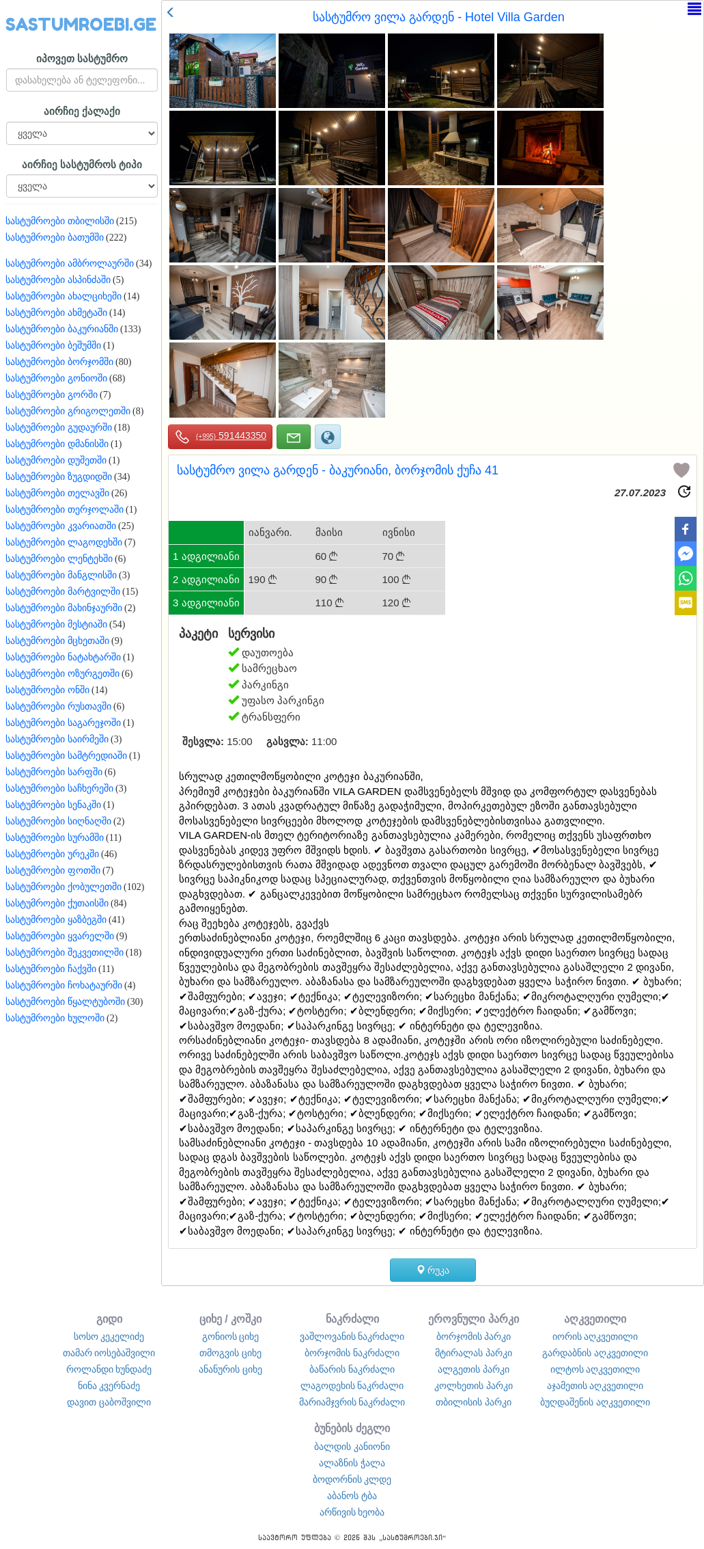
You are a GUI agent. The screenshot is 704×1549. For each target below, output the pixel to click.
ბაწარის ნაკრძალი (352, 1369)
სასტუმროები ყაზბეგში (56, 920)
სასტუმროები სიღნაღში (58, 821)
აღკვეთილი (595, 1318)
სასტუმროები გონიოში (56, 378)
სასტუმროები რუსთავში (58, 706)
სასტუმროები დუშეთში (56, 460)
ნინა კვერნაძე (109, 1385)
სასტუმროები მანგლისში (61, 575)
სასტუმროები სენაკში (53, 805)
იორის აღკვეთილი (595, 1336)
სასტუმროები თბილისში (59, 221)
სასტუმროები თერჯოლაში (64, 509)
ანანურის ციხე (230, 1369)
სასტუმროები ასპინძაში (58, 280)
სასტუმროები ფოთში (52, 870)
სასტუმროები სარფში (53, 772)
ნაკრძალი (352, 1318)
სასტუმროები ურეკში (52, 854)
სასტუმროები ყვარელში (59, 936)
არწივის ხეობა (352, 1512)
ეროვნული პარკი (473, 1318)
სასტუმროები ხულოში (54, 1018)
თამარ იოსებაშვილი (109, 1352)
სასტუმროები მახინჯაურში (63, 608)
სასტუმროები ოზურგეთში (62, 674)
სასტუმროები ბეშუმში (53, 345)
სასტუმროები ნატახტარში (63, 657)
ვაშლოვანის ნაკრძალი (352, 1336)
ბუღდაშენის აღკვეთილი (595, 1402)
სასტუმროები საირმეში (57, 739)
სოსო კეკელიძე (109, 1336)
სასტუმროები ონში (47, 690)
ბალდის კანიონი (352, 1446)
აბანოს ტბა (352, 1495)
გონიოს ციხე (230, 1336)
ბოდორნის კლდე (352, 1479)
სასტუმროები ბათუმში (54, 237)
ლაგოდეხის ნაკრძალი (352, 1385)
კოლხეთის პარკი (473, 1385)
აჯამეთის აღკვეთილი (595, 1385)
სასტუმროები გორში (51, 395)
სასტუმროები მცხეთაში (57, 641)
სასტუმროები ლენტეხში (59, 559)
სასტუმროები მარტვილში (62, 592)
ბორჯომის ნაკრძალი (352, 1352)
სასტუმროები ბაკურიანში (61, 329)
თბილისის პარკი (473, 1402)
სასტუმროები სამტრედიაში (66, 756)
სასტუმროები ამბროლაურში (69, 263)
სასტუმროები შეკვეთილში (64, 952)
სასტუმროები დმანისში (57, 444)
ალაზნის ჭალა (352, 1462)
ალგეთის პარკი (473, 1369)
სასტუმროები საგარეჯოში (63, 723)
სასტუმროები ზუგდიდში (58, 477)
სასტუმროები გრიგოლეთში (67, 411)
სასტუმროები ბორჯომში (59, 362)
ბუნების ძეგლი (352, 1428)
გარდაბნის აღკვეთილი (595, 1352)
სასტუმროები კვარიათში (60, 526)
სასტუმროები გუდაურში (58, 427)
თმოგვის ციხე (230, 1352)
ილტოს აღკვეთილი (595, 1369)
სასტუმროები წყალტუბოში (65, 1002)
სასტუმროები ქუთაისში (57, 903)
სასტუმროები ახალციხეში (63, 296)
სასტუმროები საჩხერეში (59, 788)
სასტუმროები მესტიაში (56, 624)
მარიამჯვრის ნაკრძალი (352, 1402)
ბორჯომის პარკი (473, 1336)
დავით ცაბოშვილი (109, 1402)
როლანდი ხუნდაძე (109, 1369)
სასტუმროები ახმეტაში (56, 313)
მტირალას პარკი (473, 1352)
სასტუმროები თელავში (57, 493)
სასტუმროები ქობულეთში (63, 887)
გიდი (109, 1318)
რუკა (433, 1270)
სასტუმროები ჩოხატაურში (63, 985)
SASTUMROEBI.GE (80, 24)
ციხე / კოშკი (230, 1318)
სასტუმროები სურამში (54, 838)
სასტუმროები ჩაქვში (50, 969)
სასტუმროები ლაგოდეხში (63, 542)
